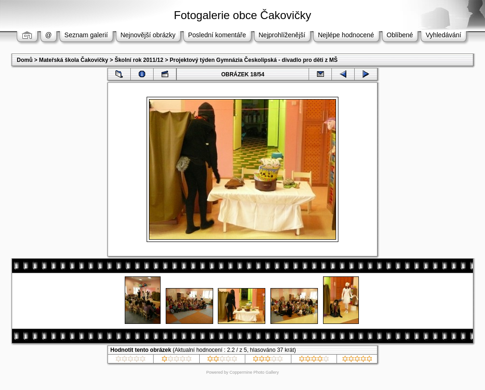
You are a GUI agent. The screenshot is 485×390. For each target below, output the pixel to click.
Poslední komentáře (217, 35)
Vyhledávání (443, 35)
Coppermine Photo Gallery (254, 372)
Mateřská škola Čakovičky (73, 60)
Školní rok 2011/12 (139, 60)
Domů (25, 60)
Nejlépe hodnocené (346, 35)
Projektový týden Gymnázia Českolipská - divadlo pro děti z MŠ (254, 60)
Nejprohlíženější (282, 35)
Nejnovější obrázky (148, 35)
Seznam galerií (86, 35)
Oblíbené (400, 35)
